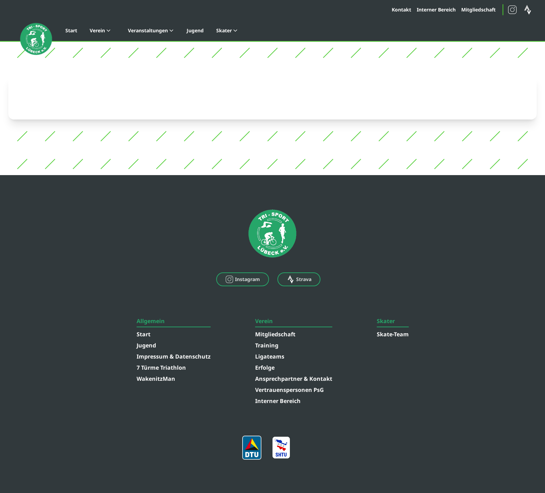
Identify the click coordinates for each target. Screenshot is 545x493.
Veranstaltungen (151, 30)
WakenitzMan (156, 379)
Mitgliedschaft (478, 9)
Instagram (242, 279)
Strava (298, 279)
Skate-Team (393, 334)
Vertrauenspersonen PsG (289, 390)
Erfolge (265, 367)
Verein (100, 30)
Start (71, 30)
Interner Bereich (436, 9)
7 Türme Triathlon (161, 367)
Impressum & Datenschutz (174, 356)
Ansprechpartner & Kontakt (293, 379)
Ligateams (269, 356)
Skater (227, 30)
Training (266, 345)
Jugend (195, 30)
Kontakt (401, 9)
